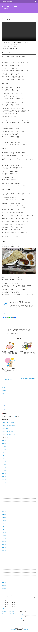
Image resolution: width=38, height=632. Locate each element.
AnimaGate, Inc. (25, 629)
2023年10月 (4, 529)
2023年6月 (4, 541)
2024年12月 (4, 488)
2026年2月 (4, 446)
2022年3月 (4, 585)
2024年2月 (4, 517)
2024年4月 (4, 511)
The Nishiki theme (13, 629)
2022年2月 (4, 588)
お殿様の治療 (4, 390)
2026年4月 (4, 440)
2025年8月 (4, 464)
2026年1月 (4, 449)
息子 (2, 402)
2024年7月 (4, 502)
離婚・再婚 (4, 387)
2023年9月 (4, 532)
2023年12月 (4, 523)
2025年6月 (4, 470)
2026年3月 (4, 443)
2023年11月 (4, 526)
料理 (2, 399)
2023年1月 (4, 556)
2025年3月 (4, 479)
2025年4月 (4, 476)
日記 (8, 356)
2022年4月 (4, 582)
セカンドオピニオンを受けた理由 (7, 431)
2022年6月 (4, 576)
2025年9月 (4, 461)
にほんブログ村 (4, 406)
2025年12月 (4, 452)
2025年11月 (4, 455)
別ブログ (14, 416)
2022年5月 (4, 579)
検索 (20, 595)
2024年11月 (4, 491)
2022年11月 (4, 562)
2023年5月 (4, 544)
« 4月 (3, 608)
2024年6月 (4, 505)
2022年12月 (4, 559)
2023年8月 (4, 535)
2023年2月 (4, 553)
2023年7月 (4, 538)
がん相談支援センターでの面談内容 (8, 422)
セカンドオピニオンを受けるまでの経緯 (8, 434)
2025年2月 (4, 482)
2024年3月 (4, 514)
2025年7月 (4, 467)
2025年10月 (4, 458)
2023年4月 (4, 547)
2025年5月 (4, 473)
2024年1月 (4, 520)
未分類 (3, 393)
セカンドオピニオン (5, 428)
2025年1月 (4, 485)
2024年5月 (4, 508)
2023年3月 (4, 550)
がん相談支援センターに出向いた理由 (8, 425)
